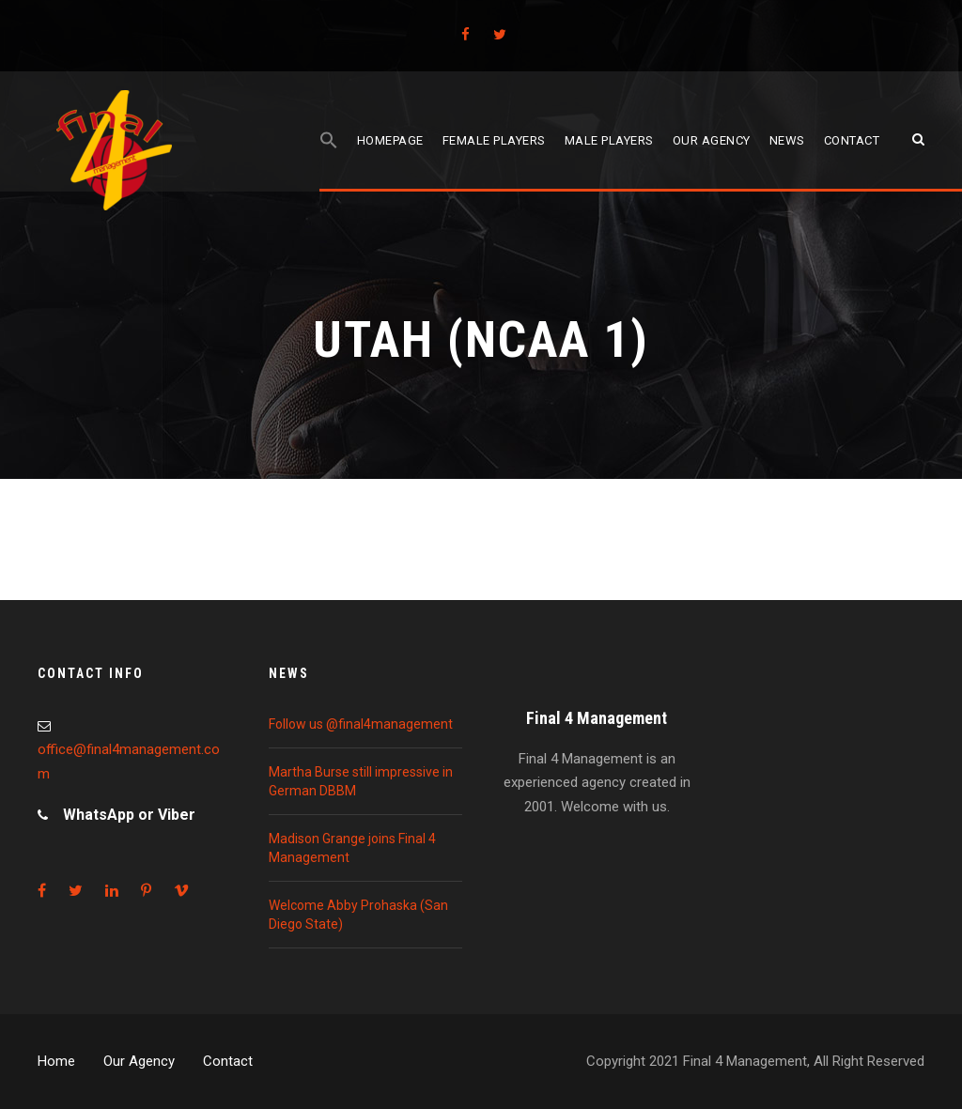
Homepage (390, 140)
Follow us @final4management (361, 724)
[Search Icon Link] (328, 161)
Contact (852, 140)
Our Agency (139, 1061)
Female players (494, 140)
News (787, 140)
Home (56, 1061)
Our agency (712, 140)
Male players (609, 140)
